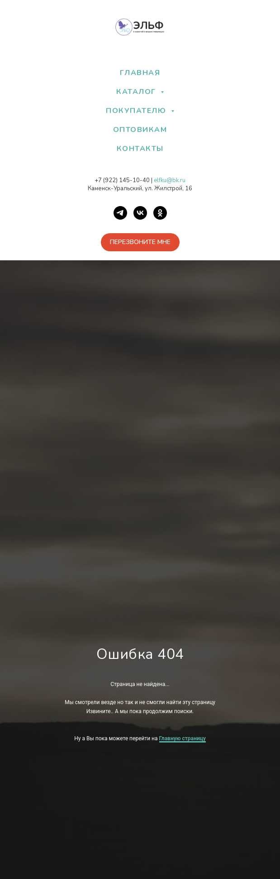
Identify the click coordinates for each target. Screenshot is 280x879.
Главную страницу (182, 738)
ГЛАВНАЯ (140, 73)
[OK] (160, 213)
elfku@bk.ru (169, 180)
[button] (140, 242)
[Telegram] (120, 213)
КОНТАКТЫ (140, 149)
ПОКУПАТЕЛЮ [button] (137, 111)
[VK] (140, 213)
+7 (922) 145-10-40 (122, 180)
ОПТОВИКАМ (140, 130)
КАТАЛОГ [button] (137, 92)
